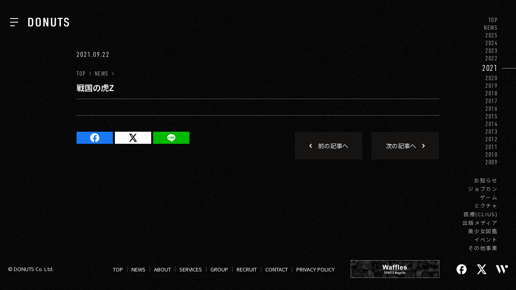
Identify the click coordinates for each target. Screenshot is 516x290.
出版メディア (480, 222)
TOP (493, 20)
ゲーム (489, 197)
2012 (491, 139)
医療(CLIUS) (481, 214)
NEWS (491, 27)
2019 (491, 85)
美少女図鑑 (483, 231)
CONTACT (276, 269)
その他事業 (483, 247)
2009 (491, 162)
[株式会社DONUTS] (48, 22)
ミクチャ (486, 205)
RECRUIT (247, 269)
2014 (491, 124)
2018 (491, 93)
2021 (490, 68)
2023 (491, 50)
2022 (491, 58)
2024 (491, 43)
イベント (486, 239)
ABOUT (162, 269)
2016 (491, 108)
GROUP (219, 269)
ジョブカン (483, 188)
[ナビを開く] (14, 22)
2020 (491, 78)
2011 (491, 147)
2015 (491, 116)
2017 (491, 101)
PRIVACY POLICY (315, 269)
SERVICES (190, 269)
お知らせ (486, 180)
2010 (491, 154)
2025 (491, 35)
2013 (491, 131)
